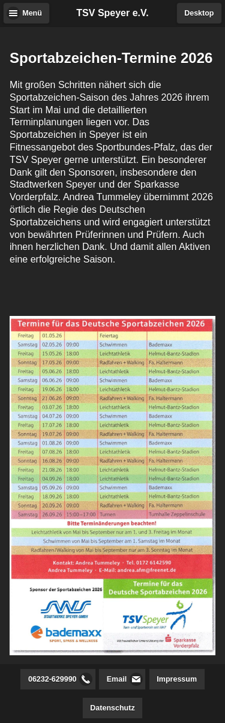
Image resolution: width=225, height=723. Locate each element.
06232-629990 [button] (52, 679)
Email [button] (117, 679)
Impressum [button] (177, 679)
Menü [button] (32, 13)
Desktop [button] (199, 13)
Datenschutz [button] (112, 708)
